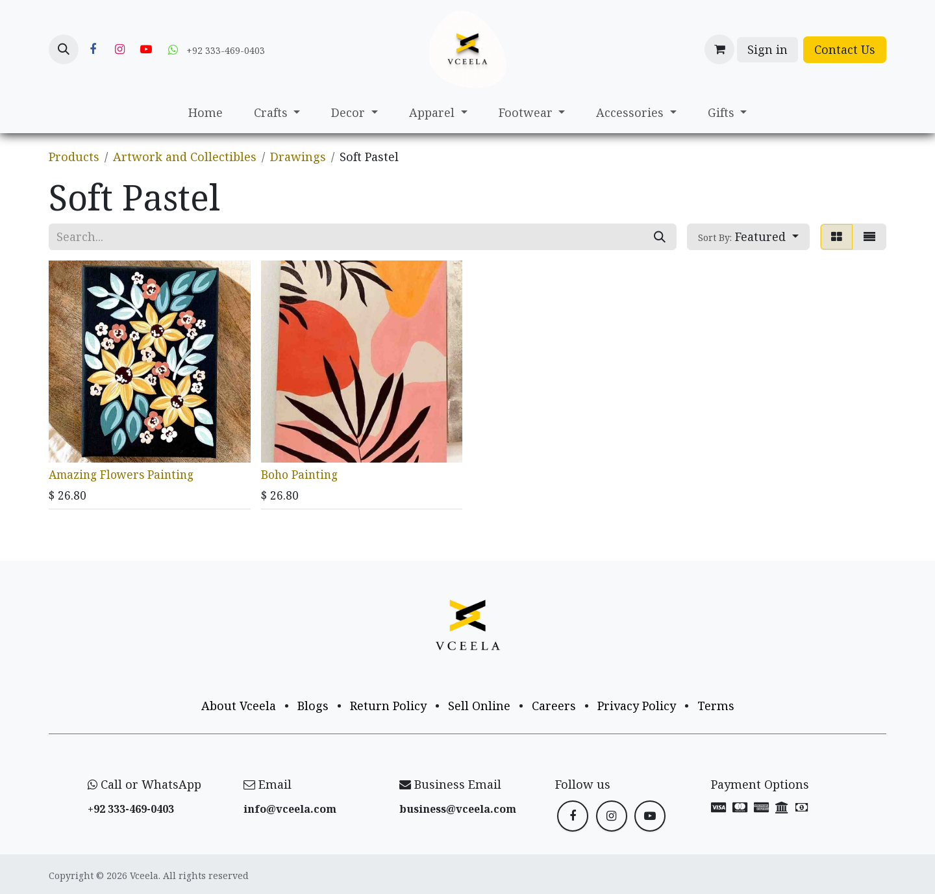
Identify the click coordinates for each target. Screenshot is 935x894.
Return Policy (388, 705)
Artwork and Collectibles (184, 156)
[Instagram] (119, 49)
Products (74, 156)
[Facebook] (93, 49)
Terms (715, 705)
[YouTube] (146, 49)
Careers (554, 705)
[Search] (660, 237)
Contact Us (844, 49)
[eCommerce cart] (719, 49)
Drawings (298, 156)
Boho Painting (299, 473)
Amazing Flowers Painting (121, 473)
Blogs (313, 705)
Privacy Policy (636, 705)
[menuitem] (205, 113)
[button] (64, 49)
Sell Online (479, 705)
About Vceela (238, 705)
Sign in (767, 49)
